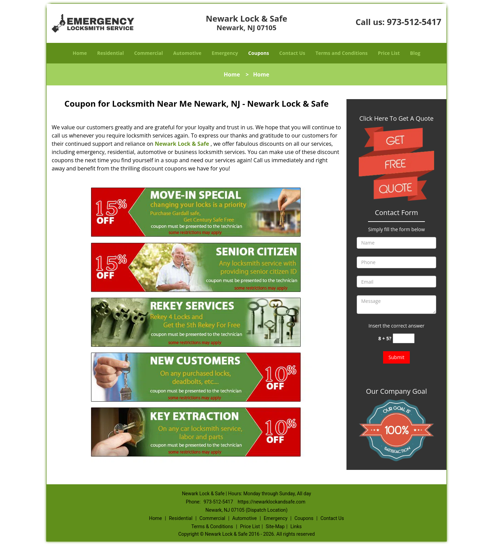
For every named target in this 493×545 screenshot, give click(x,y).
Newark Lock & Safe (182, 143)
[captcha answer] (404, 338)
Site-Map (275, 526)
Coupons (258, 53)
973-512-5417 (414, 21)
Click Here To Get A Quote (396, 118)
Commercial (148, 53)
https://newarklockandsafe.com (271, 502)
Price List (389, 53)
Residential (110, 53)
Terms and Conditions (341, 53)
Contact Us (292, 53)
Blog (415, 53)
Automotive (187, 53)
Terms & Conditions (212, 526)
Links (296, 526)
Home (80, 53)
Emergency (225, 53)
